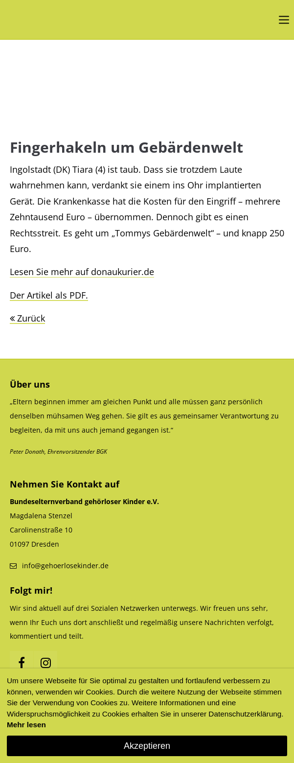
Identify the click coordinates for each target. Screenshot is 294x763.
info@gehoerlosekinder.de (65, 565)
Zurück (31, 318)
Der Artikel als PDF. (49, 295)
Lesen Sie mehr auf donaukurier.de (82, 271)
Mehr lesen (26, 724)
